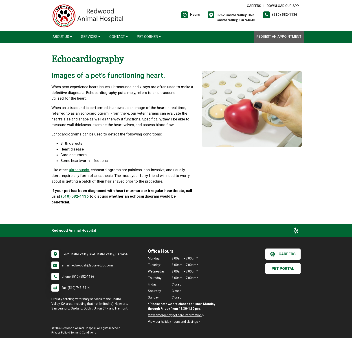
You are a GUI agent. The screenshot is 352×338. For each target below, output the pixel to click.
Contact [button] (118, 37)
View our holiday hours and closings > (174, 321)
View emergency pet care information (175, 315)
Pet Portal (283, 268)
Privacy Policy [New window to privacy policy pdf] (60, 332)
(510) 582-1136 (75, 196)
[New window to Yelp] (296, 231)
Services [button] (90, 37)
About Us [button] (62, 37)
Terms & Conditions (83, 332)
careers (283, 254)
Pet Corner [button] (149, 37)
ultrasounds (79, 170)
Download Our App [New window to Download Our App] (283, 6)
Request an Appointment (278, 37)
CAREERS (254, 6)
